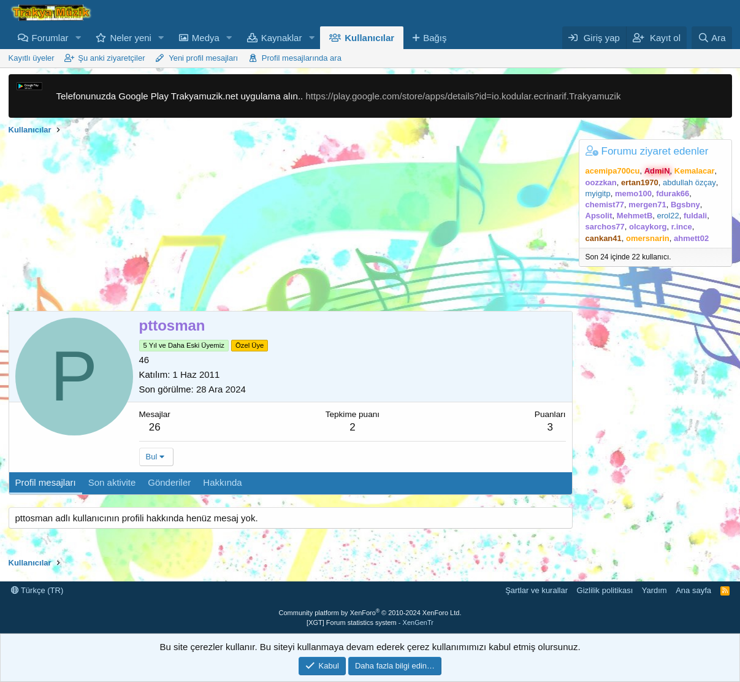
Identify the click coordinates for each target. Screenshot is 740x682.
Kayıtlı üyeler (32, 58)
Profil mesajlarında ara (301, 58)
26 (155, 427)
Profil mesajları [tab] (45, 482)
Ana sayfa (693, 590)
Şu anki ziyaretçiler (111, 58)
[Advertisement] (291, 225)
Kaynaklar (281, 38)
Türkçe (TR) (37, 590)
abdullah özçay (689, 182)
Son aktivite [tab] (112, 482)
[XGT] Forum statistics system (370, 622)
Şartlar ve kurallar (536, 590)
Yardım (654, 590)
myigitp (598, 193)
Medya (205, 38)
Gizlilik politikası (605, 590)
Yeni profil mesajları (203, 58)
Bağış (434, 38)
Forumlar (50, 38)
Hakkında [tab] (222, 482)
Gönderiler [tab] (169, 482)
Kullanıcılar (369, 38)
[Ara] (712, 37)
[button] (77, 37)
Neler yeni (130, 38)
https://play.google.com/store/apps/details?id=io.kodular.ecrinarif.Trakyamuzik (462, 96)
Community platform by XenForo (370, 612)
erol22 (668, 215)
